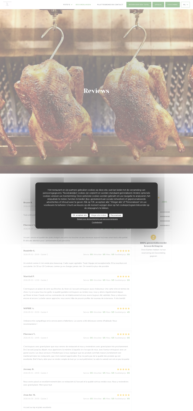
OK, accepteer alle (80, 215)
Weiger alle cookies (98, 215)
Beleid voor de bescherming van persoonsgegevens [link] (97, 219)
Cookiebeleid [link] (97, 222)
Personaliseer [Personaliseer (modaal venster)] (116, 215)
